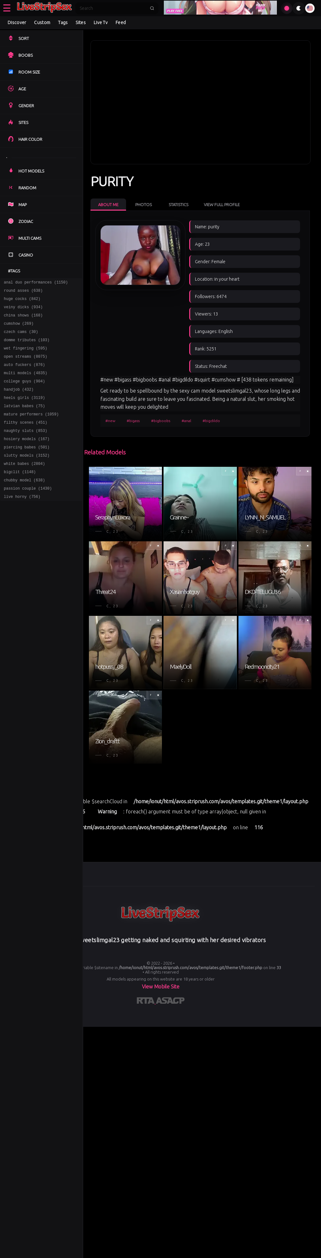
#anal (186, 421)
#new (110, 421)
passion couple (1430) (28, 513)
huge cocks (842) (22, 301)
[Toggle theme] (298, 8)
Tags (63, 22)
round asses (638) (23, 292)
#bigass (133, 421)
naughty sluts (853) (25, 448)
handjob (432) (19, 402)
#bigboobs (160, 421)
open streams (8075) (25, 365)
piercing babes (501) (27, 467)
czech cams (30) (21, 338)
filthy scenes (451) (25, 439)
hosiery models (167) (27, 457)
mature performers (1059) (31, 430)
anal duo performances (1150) (36, 283)
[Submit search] (152, 8)
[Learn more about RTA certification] (146, 1002)
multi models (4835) (25, 384)
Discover (17, 22)
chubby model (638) (24, 503)
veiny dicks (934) (23, 310)
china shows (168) (23, 320)
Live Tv (101, 22)
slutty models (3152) (27, 476)
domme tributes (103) (27, 347)
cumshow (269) (19, 329)
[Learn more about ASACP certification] (170, 1002)
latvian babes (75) (24, 421)
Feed (121, 22)
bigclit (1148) (20, 494)
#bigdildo (211, 421)
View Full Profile (222, 204)
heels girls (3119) (24, 411)
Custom (42, 22)
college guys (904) (24, 393)
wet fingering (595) (25, 356)
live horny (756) (22, 522)
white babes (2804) (24, 485)
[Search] (113, 8)
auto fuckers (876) (24, 375)
